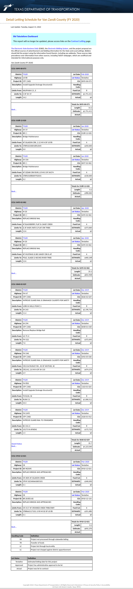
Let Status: (76, 78)
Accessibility (106, 585)
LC (21, 546)
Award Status (16, 444)
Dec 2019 (85, 290)
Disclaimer (78, 585)
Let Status (15, 558)
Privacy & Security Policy (92, 585)
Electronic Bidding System (58, 48)
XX (21, 539)
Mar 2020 (85, 462)
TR (21, 543)
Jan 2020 (84, 126)
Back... (14, 109)
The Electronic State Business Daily (24, 48)
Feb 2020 (85, 74)
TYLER (25, 74)
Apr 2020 (85, 208)
